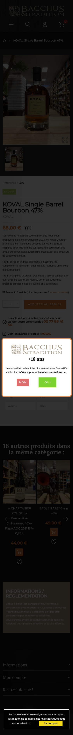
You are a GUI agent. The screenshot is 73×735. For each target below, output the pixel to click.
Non (22, 382)
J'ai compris (51, 723)
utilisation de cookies (21, 718)
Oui (47, 382)
